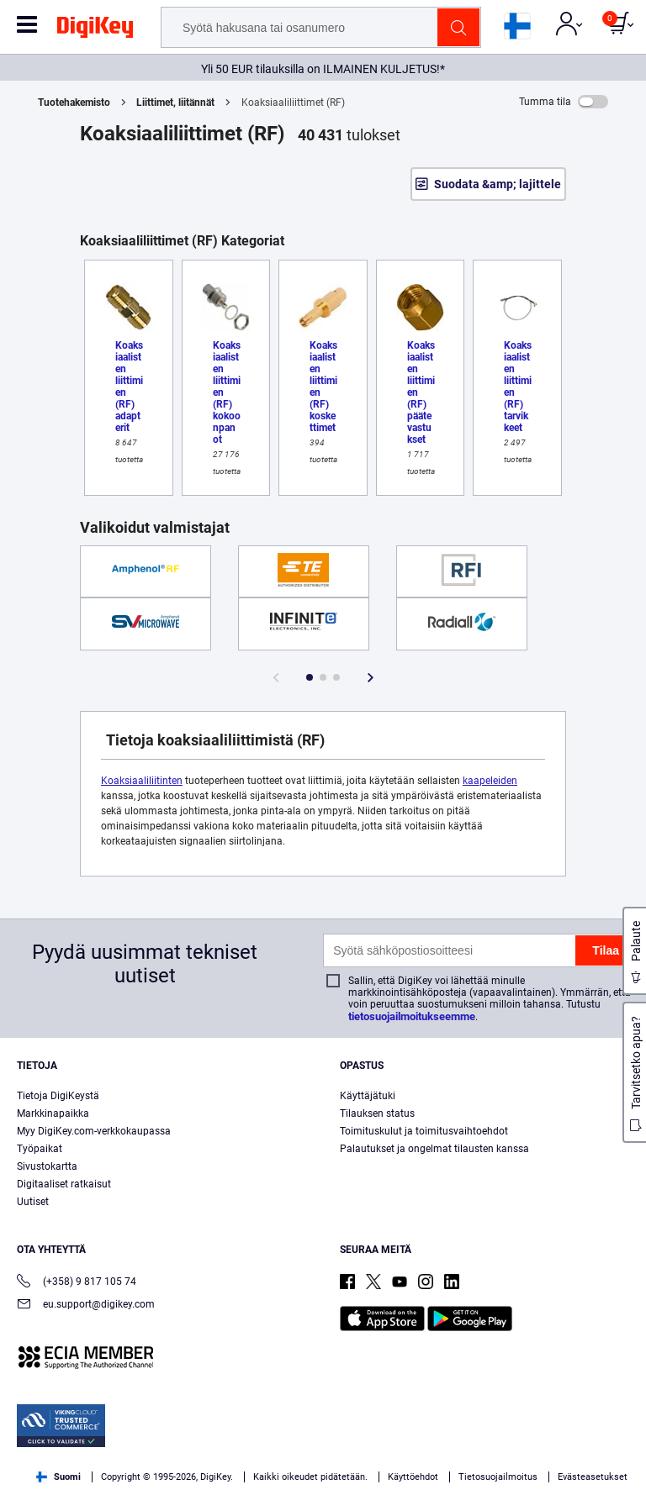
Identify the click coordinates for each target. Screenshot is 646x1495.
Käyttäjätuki (367, 1096)
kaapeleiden (490, 781)
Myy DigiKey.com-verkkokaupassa (94, 1131)
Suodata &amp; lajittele (497, 184)
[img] (95, 30)
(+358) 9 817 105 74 (76, 1283)
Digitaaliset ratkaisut (64, 1184)
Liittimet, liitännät (175, 102)
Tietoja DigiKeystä (58, 1096)
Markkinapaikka (53, 1113)
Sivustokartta (47, 1166)
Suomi (58, 1476)
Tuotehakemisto (74, 102)
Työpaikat (39, 1149)
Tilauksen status (377, 1113)
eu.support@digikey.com (86, 1305)
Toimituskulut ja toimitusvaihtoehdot (424, 1131)
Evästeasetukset (592, 1476)
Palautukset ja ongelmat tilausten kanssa (434, 1149)
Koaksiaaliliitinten (142, 781)
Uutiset (33, 1202)
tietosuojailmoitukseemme (411, 1016)
